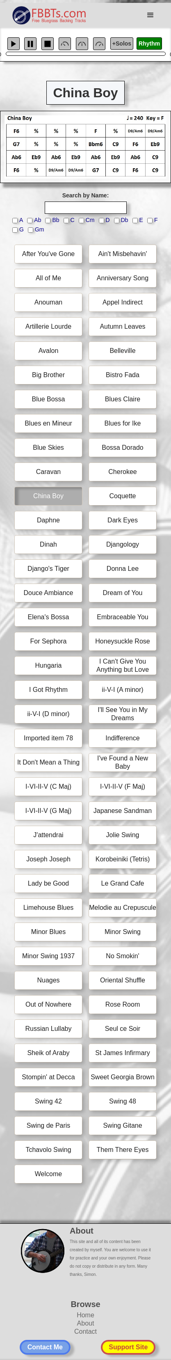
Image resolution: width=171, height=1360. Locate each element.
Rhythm (149, 43)
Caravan (48, 471)
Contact (85, 1331)
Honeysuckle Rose (122, 641)
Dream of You (123, 592)
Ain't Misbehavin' (122, 253)
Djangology (122, 544)
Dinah (48, 544)
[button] (150, 15)
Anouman (48, 302)
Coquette (122, 495)
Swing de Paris (49, 1125)
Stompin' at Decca (48, 1077)
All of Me (48, 278)
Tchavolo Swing (48, 1149)
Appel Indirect (123, 302)
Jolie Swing (122, 834)
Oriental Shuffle (122, 980)
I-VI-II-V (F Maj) (122, 786)
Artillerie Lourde (48, 326)
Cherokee (122, 471)
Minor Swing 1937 (48, 955)
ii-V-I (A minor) (122, 689)
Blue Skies (48, 447)
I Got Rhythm (48, 689)
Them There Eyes (123, 1149)
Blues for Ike (123, 423)
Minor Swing (123, 931)
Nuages (48, 980)
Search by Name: (85, 195)
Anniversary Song (122, 278)
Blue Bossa (48, 399)
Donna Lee (123, 568)
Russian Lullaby (48, 1028)
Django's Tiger (48, 568)
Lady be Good (48, 883)
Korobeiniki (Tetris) (123, 859)
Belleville (122, 350)
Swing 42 (48, 1101)
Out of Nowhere (48, 1004)
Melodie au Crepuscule (122, 907)
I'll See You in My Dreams (122, 713)
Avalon (49, 350)
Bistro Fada (122, 374)
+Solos (121, 43)
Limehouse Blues (48, 907)
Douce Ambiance (48, 592)
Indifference (122, 738)
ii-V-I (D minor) (48, 713)
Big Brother (48, 374)
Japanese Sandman (122, 810)
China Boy (48, 495)
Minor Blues (48, 931)
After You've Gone (48, 253)
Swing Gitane (122, 1125)
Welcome (48, 1173)
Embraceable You (122, 617)
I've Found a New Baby (122, 762)
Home (85, 1315)
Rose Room (122, 1004)
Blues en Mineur (48, 423)
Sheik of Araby (48, 1052)
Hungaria (48, 665)
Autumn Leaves (122, 326)
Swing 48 (122, 1101)
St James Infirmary (122, 1052)
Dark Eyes (122, 520)
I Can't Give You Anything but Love (122, 665)
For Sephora (48, 641)
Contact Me (45, 1347)
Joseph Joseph (48, 859)
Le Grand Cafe (122, 883)
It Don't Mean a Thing (48, 762)
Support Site (128, 1347)
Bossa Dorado (122, 447)
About (85, 1323)
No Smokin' (122, 955)
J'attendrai (48, 834)
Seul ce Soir (122, 1028)
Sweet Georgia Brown (123, 1077)
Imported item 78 (48, 738)
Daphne (48, 520)
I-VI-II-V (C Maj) (48, 786)
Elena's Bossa (48, 617)
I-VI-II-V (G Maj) (48, 810)
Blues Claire (122, 399)
